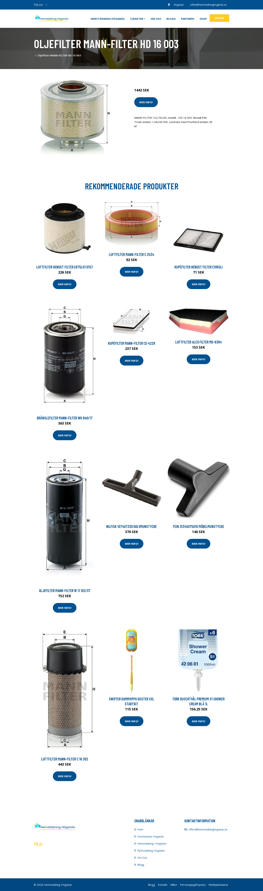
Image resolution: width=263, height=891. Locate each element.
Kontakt (162, 884)
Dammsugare (175, 75)
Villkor (173, 884)
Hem (140, 829)
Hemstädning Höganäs (108, 18)
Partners (187, 18)
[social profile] (46, 4)
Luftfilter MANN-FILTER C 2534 (131, 254)
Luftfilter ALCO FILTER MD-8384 (198, 342)
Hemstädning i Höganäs (151, 843)
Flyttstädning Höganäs (151, 850)
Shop (203, 18)
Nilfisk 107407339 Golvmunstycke (131, 526)
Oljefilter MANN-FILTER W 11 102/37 (64, 590)
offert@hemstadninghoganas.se (208, 4)
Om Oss (142, 857)
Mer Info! (146, 102)
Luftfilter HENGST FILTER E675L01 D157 (64, 267)
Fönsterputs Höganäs (150, 836)
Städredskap (158, 75)
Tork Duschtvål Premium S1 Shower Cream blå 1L (198, 701)
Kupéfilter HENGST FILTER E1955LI (198, 267)
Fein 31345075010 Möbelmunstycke (198, 526)
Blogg (171, 18)
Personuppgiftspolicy (193, 884)
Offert (219, 18)
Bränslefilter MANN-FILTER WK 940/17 (64, 418)
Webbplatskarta (218, 884)
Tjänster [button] (136, 18)
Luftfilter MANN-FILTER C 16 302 (64, 759)
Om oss (156, 18)
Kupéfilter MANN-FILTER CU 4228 (131, 343)
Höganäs (179, 4)
